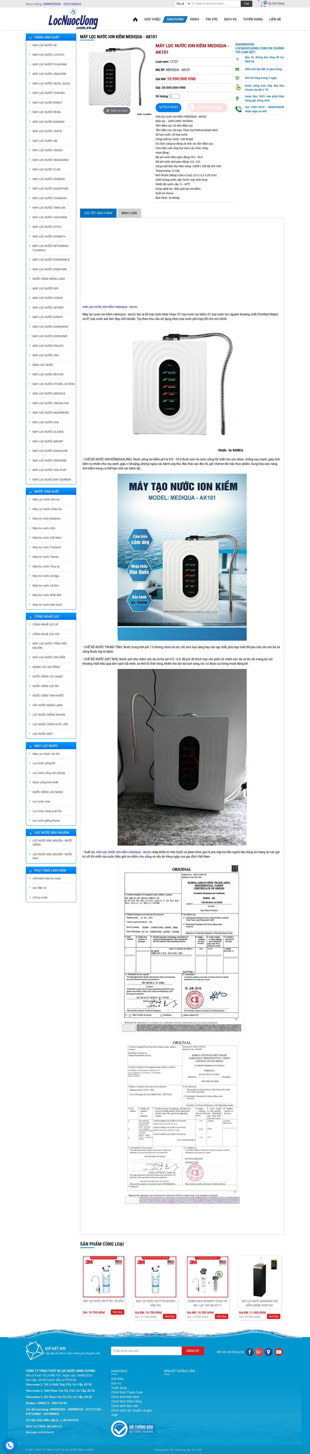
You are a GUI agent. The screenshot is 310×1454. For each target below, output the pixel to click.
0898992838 (51, 4)
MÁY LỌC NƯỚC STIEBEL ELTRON (53, 384)
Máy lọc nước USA (44, 528)
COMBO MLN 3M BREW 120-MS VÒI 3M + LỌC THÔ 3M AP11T (207, 1295)
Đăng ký (193, 1351)
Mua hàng (110, 1297)
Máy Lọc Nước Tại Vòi (46, 753)
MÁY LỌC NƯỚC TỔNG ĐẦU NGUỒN (50, 645)
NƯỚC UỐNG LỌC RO (46, 686)
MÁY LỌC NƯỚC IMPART (48, 441)
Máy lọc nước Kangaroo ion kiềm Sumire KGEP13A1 (259, 1295)
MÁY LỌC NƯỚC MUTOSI (48, 374)
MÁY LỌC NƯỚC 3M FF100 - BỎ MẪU (103, 1292)
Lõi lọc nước (40, 897)
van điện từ (39, 887)
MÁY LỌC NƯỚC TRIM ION (49, 207)
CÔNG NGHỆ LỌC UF (45, 624)
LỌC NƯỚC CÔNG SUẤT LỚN (50, 724)
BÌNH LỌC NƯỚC (43, 365)
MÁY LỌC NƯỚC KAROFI (48, 317)
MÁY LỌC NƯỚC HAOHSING (50, 217)
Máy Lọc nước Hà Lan (46, 499)
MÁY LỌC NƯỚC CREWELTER (51, 403)
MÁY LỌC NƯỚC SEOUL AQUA (51, 83)
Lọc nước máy (41, 801)
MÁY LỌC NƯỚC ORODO (48, 150)
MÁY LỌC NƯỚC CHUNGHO (50, 198)
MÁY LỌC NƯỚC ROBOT (47, 102)
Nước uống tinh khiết (45, 782)
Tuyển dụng (119, 1388)
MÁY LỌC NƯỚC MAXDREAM (51, 412)
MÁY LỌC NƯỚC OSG (46, 422)
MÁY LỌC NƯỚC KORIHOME (50, 336)
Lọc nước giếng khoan (46, 820)
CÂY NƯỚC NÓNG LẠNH (48, 705)
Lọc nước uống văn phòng (49, 772)
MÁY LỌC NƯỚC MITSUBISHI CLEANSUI (50, 248)
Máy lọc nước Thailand (47, 547)
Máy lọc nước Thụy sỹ (46, 566)
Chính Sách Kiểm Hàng (126, 1401)
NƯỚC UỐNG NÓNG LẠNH (49, 278)
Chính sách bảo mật (124, 1406)
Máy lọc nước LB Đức (46, 585)
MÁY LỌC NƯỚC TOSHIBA (49, 93)
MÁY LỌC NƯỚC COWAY (48, 297)
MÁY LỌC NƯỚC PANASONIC (51, 160)
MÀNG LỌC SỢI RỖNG (46, 667)
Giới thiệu (117, 1379)
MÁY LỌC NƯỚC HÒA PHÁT (50, 470)
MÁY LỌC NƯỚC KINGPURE (50, 269)
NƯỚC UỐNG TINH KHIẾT (48, 695)
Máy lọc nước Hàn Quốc (47, 604)
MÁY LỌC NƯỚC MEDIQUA (49, 393)
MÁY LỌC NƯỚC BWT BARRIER (52, 479)
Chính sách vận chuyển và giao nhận (131, 1413)
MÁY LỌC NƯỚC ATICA (47, 226)
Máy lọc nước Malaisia (46, 518)
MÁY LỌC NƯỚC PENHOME (50, 460)
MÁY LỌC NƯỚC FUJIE (46, 169)
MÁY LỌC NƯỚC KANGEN (48, 121)
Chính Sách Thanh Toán (127, 1392)
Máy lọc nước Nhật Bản (47, 595)
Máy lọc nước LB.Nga (46, 575)
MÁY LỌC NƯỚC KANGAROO (50, 326)
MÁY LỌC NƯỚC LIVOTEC (48, 54)
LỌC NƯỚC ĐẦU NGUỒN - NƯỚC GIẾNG (52, 842)
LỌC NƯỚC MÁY (43, 733)
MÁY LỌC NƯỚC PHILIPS (48, 345)
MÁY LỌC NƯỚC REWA (47, 112)
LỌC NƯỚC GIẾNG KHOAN (49, 714)
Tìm (246, 3)
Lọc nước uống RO (44, 763)
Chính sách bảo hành (125, 1397)
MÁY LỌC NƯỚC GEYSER (48, 307)
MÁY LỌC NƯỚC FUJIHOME (50, 64)
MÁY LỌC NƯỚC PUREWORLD (51, 259)
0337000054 (72, 4)
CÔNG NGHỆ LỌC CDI (46, 634)
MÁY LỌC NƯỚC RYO (46, 288)
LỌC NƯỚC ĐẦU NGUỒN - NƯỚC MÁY (52, 856)
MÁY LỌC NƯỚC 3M (45, 140)
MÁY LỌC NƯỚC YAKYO (47, 131)
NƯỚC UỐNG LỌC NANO (48, 676)
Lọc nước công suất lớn (47, 811)
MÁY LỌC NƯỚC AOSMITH (49, 236)
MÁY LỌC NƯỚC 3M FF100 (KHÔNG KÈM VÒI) (156, 1295)
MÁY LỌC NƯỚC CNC (46, 355)
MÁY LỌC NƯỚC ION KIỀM (49, 657)
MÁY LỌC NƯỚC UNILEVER (49, 73)
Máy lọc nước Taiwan (46, 556)
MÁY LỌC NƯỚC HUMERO (49, 179)
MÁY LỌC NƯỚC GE (45, 45)
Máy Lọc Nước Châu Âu (47, 509)
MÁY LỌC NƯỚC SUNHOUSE (50, 450)
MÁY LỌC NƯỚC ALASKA (48, 431)
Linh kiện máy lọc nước (47, 878)
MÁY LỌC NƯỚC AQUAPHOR (50, 188)
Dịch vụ (116, 1383)
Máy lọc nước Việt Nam (47, 537)
